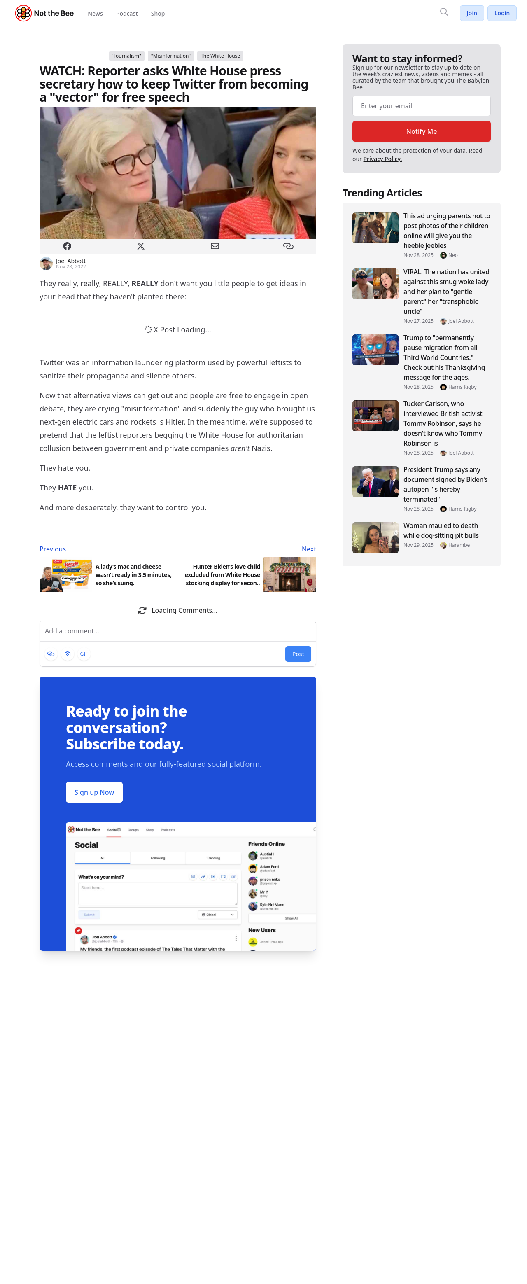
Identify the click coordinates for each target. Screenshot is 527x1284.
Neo (453, 255)
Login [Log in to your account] (502, 13)
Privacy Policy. (383, 159)
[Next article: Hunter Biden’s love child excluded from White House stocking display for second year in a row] (248, 549)
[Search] (444, 12)
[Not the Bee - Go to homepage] (44, 13)
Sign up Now (94, 792)
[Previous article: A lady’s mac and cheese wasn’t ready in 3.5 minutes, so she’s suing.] (107, 549)
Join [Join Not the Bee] (472, 13)
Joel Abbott (461, 321)
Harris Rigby (462, 387)
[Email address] (421, 106)
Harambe (459, 545)
